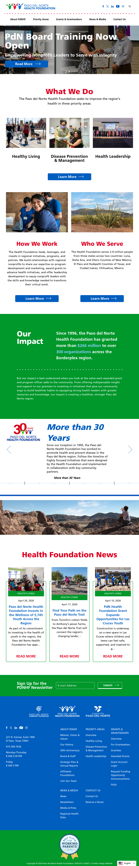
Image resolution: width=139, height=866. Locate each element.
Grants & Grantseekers (69, 19)
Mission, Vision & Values (70, 737)
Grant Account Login (119, 764)
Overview (91, 735)
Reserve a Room (95, 802)
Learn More (67, 177)
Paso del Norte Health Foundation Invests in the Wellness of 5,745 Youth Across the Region (26, 615)
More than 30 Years (69, 478)
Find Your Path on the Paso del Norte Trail (69, 612)
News (63, 796)
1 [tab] (66, 71)
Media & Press (68, 807)
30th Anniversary (70, 750)
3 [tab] (72, 71)
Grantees (116, 750)
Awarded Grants (120, 756)
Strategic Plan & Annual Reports (69, 764)
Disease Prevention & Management (69, 158)
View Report (25, 60)
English (125, 863)
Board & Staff (68, 756)
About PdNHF (18, 19)
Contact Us (119, 19)
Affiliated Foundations (67, 773)
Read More (26, 656)
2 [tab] (69, 71)
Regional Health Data (69, 815)
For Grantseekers (120, 744)
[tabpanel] (69, 50)
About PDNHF (68, 729)
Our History (66, 744)
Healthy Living (26, 156)
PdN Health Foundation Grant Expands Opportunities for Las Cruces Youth (112, 615)
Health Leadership (113, 156)
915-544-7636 (13, 746)
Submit (108, 685)
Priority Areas (41, 19)
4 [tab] (74, 71)
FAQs (114, 784)
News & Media (97, 19)
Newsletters (67, 802)
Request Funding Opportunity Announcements (120, 775)
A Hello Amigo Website (102, 863)
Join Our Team (68, 781)
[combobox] (126, 863)
